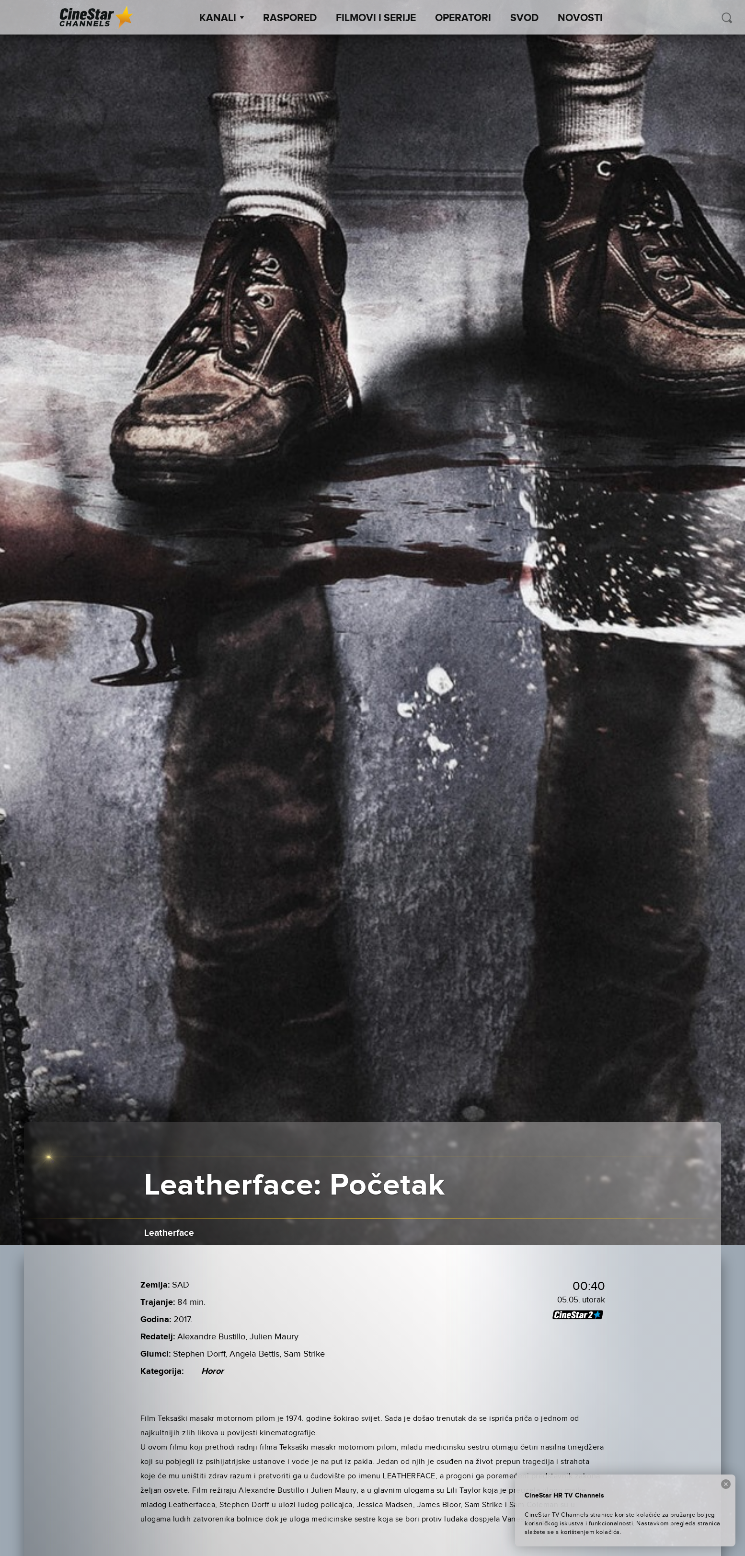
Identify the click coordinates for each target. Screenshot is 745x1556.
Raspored (290, 18)
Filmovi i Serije (376, 18)
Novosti (580, 18)
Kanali (221, 18)
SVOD (524, 18)
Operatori (463, 18)
